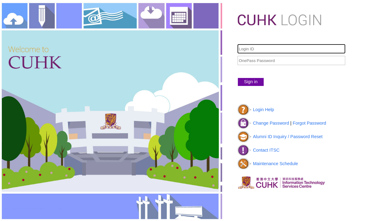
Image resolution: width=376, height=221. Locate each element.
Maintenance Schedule (275, 163)
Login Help (263, 109)
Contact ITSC (266, 150)
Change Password (271, 123)
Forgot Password (309, 123)
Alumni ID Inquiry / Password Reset (287, 136)
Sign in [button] (251, 81)
